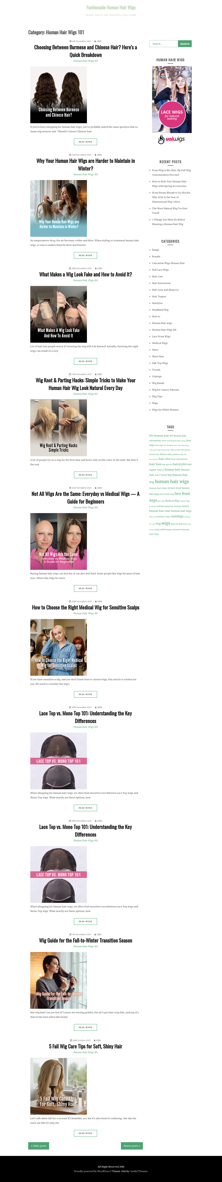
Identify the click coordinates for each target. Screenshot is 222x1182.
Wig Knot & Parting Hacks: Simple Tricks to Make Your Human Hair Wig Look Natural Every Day (85, 383)
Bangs (155, 249)
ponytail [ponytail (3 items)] (152, 506)
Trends (156, 369)
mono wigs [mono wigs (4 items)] (185, 501)
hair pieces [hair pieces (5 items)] (167, 464)
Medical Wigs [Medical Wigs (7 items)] (172, 500)
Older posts (39, 1145)
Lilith (98, 41)
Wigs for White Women (165, 409)
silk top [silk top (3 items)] (152, 517)
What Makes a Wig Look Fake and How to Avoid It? (85, 274)
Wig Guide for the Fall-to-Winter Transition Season (85, 940)
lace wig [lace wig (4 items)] (161, 501)
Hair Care (157, 276)
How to (156, 316)
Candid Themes (139, 1171)
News (155, 349)
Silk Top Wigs (160, 363)
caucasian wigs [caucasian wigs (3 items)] (183, 445)
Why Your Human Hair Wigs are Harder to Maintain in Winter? (85, 164)
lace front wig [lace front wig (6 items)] (167, 494)
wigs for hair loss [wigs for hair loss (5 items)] (179, 524)
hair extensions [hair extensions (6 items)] (179, 459)
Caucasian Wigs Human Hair (168, 263)
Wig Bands (158, 383)
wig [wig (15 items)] (158, 523)
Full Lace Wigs (160, 269)
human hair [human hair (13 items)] (173, 469)
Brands (156, 256)
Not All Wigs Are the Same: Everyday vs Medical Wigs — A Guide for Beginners (85, 497)
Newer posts (131, 1145)
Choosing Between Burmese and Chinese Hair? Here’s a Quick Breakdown (85, 50)
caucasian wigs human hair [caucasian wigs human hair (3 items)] (159, 450)
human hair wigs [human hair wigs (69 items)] (172, 481)
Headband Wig (160, 309)
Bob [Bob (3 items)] (175, 445)
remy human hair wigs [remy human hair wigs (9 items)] (178, 511)
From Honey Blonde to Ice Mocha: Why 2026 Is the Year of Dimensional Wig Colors (171, 197)
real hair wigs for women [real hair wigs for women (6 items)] (169, 506)
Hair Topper (159, 296)
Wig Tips (157, 396)
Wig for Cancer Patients (165, 389)
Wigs (155, 403)
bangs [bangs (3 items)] (183, 441)
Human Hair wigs (162, 323)
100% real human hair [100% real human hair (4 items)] (171, 441)
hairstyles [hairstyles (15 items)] (180, 464)
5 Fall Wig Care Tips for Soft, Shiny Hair (85, 1046)
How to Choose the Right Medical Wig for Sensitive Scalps (85, 607)
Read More (85, 142)
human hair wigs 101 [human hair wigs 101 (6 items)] (159, 488)
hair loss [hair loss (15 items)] (155, 464)
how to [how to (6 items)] (160, 470)
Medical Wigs (160, 343)
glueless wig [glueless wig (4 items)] (177, 454)
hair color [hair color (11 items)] (165, 458)
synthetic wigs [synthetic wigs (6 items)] (163, 516)
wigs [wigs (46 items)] (165, 523)
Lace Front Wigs (161, 336)
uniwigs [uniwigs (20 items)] (177, 516)
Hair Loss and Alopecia (165, 289)
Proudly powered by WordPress (92, 1171)
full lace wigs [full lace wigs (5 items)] (166, 454)
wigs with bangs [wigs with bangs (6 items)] (163, 529)
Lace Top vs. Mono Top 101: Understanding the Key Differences (85, 716)
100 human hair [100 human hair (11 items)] (159, 435)
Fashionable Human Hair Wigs (111, 7)
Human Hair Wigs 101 (85, 60)
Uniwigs (157, 376)
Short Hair (158, 356)
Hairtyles (157, 303)
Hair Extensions (161, 283)
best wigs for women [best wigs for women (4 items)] (164, 445)
